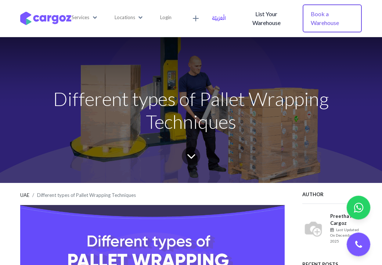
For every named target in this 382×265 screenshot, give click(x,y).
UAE (24, 195)
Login (166, 17)
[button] (84, 17)
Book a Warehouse (325, 18)
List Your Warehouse (266, 18)
